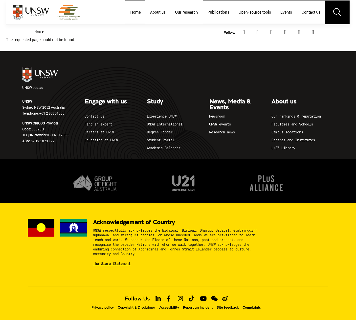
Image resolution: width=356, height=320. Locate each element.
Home (39, 31)
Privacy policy (102, 307)
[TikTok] (299, 32)
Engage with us (106, 101)
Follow (229, 32)
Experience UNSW (162, 116)
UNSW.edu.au (40, 78)
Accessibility (169, 307)
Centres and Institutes (293, 140)
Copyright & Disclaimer (136, 307)
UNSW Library (283, 148)
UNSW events (220, 124)
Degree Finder (160, 132)
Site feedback (228, 307)
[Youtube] (313, 32)
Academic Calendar (163, 148)
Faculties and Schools (292, 124)
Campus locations (287, 132)
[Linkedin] (243, 32)
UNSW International (164, 124)
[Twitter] (257, 32)
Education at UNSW (101, 140)
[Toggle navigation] (337, 12)
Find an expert (98, 124)
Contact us (94, 116)
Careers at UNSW (99, 132)
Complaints (252, 307)
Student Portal (161, 140)
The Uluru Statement (112, 263)
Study (155, 101)
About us (283, 101)
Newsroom (217, 116)
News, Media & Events (229, 104)
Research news (222, 132)
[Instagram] (285, 32)
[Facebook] (271, 32)
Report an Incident (198, 307)
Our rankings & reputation (296, 116)
